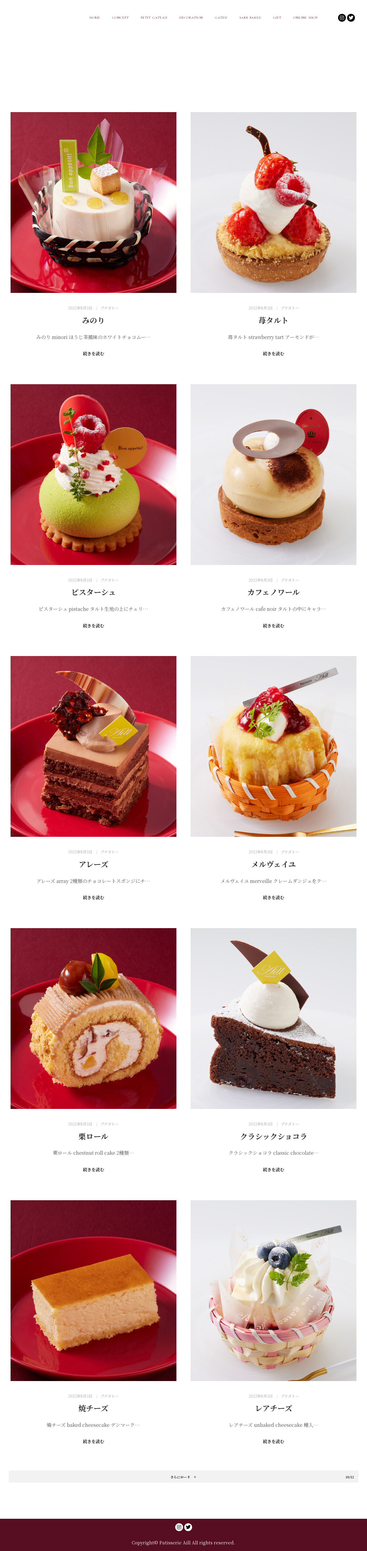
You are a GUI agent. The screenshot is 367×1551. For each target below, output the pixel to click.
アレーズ (93, 864)
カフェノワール (273, 591)
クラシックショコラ (273, 1136)
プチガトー (109, 308)
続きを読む (93, 353)
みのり (93, 320)
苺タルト (273, 320)
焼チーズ (93, 1407)
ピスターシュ (93, 591)
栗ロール (93, 1136)
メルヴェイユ (273, 864)
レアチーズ (273, 1407)
